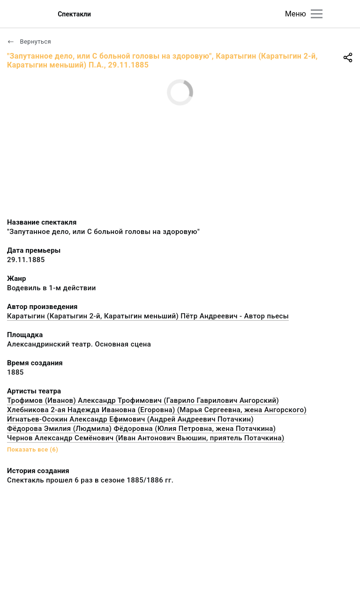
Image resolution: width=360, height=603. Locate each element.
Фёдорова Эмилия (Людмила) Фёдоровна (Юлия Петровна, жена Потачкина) (141, 428)
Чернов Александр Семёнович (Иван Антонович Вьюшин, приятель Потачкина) (146, 438)
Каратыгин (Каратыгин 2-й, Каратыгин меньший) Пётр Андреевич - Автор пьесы (148, 316)
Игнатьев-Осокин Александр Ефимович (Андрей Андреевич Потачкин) (130, 419)
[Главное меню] (316, 14)
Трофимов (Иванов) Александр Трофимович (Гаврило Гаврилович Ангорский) (143, 400)
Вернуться (29, 41)
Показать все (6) (32, 449)
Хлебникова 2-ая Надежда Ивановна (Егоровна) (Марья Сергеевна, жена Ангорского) (157, 410)
